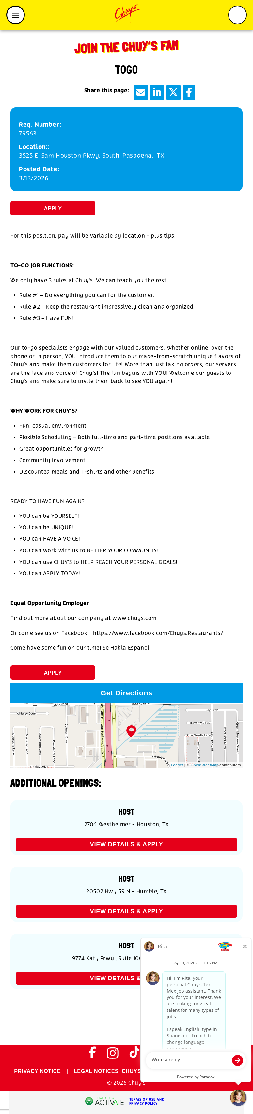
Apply (53, 208)
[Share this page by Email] (141, 92)
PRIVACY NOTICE (37, 1071)
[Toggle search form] (237, 15)
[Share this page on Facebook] (189, 92)
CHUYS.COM (138, 1071)
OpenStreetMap (204, 765)
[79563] (126, 133)
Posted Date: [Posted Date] (39, 170)
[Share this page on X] (173, 92)
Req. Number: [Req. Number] (40, 125)
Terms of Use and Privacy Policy (147, 1102)
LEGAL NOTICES (96, 1071)
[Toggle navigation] (15, 15)
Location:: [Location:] (34, 147)
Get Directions (126, 693)
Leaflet (177, 765)
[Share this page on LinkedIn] (157, 92)
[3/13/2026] (126, 178)
